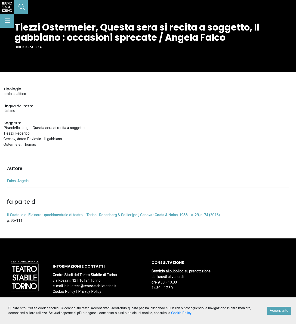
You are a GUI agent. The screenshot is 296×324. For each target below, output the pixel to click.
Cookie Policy (64, 291)
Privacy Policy (89, 291)
